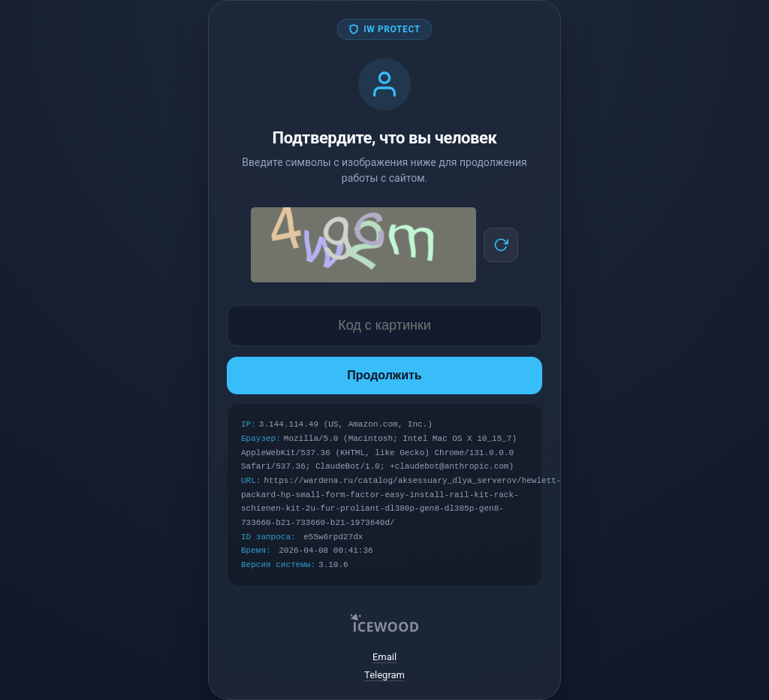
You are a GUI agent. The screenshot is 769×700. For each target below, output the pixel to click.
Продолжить (384, 375)
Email (384, 656)
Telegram (384, 674)
